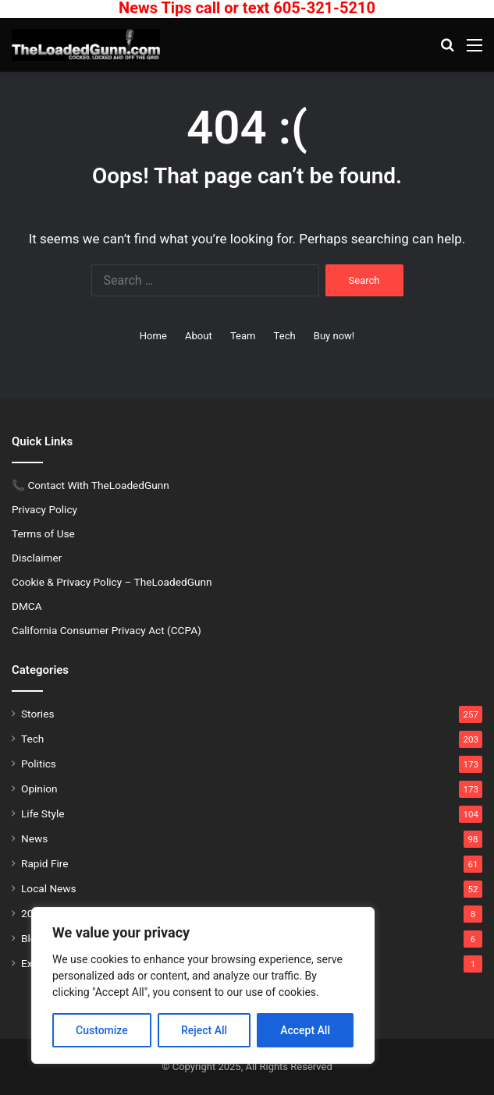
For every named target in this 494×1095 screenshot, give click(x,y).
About (198, 336)
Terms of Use (43, 533)
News (34, 838)
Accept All (305, 1030)
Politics (38, 763)
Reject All (204, 1030)
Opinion (39, 788)
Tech (285, 336)
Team (243, 336)
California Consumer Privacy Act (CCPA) (106, 630)
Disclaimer (37, 557)
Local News (48, 888)
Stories (37, 713)
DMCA (27, 606)
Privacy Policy (44, 509)
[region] (203, 985)
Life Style (42, 813)
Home (153, 336)
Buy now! (334, 336)
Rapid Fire (44, 863)
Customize (102, 1030)
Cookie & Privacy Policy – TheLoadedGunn (112, 582)
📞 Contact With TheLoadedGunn (90, 485)
